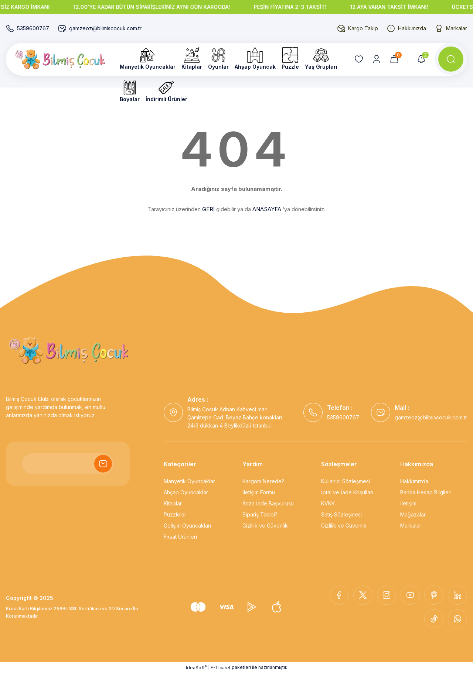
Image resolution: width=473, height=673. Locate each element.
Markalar (410, 525)
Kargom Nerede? (263, 481)
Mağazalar (413, 514)
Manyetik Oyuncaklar (189, 481)
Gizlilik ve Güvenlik (265, 525)
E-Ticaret (221, 667)
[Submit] (103, 464)
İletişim (408, 503)
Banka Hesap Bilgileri (426, 492)
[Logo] (60, 59)
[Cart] (394, 59)
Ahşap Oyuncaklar (186, 492)
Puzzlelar (175, 514)
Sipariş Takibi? (260, 514)
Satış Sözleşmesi (341, 514)
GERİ (208, 209)
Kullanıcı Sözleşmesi (345, 481)
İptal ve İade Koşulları (347, 492)
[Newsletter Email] (67, 463)
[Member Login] (376, 59)
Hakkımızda (414, 481)
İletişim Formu (258, 492)
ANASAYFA (266, 209)
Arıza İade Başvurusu (268, 503)
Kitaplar (173, 503)
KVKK (328, 503)
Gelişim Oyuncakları (187, 525)
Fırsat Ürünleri (180, 536)
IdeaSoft (196, 667)
